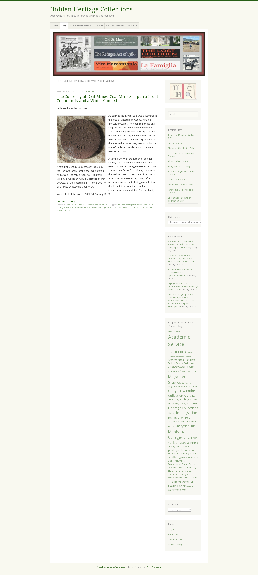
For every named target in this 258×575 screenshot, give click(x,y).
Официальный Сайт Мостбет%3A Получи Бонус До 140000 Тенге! (183, 286)
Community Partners (80, 25)
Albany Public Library (178, 161)
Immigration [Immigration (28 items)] (186, 412)
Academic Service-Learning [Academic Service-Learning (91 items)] (179, 344)
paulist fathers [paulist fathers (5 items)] (182, 446)
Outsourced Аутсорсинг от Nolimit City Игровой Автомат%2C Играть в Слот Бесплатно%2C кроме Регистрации (181, 300)
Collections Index (115, 25)
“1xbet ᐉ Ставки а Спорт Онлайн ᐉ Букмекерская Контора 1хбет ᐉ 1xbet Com (181, 258)
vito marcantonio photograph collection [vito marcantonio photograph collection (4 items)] (181, 474)
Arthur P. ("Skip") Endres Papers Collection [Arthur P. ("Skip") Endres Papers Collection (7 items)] (181, 361)
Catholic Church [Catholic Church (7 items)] (186, 366)
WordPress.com (154, 567)
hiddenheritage (86, 91)
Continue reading (67, 201)
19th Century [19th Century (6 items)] (174, 331)
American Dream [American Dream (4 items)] (183, 357)
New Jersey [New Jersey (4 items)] (186, 438)
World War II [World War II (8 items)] (181, 489)
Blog (64, 25)
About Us (132, 25)
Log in (171, 529)
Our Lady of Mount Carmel (180, 184)
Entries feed (173, 534)
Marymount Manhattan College (182, 148)
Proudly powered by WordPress (111, 567)
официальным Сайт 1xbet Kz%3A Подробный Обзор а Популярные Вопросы (182, 244)
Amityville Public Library (179, 166)
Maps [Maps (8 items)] (171, 426)
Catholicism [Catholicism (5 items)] (173, 371)
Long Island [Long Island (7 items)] (191, 421)
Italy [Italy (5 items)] (170, 421)
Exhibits (99, 25)
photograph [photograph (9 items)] (175, 450)
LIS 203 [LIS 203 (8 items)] (180, 421)
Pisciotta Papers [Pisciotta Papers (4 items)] (189, 450)
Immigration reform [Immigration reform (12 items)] (181, 417)
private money (63, 210)
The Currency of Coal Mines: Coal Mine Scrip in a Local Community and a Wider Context (107, 98)
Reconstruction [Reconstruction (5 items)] (175, 453)
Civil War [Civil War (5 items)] (193, 386)
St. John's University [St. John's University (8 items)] (185, 467)
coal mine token (136, 207)
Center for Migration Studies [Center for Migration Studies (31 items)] (182, 377)
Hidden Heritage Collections (91, 9)
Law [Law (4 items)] (174, 422)
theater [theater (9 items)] (172, 471)
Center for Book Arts (177, 179)
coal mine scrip (122, 207)
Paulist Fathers (175, 143)
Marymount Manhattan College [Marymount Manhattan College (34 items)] (182, 431)
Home (55, 25)
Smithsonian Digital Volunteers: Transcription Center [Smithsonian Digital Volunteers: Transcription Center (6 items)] (183, 460)
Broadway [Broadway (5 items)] (173, 366)
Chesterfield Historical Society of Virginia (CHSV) (86, 205)
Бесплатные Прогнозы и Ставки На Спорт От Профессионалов (180, 272)
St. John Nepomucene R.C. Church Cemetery (180, 199)
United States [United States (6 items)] (184, 471)
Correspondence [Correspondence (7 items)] (177, 391)
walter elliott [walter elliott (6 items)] (183, 477)
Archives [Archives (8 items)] (172, 359)
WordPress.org (175, 544)
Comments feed (175, 539)
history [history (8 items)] (172, 413)
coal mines (149, 207)
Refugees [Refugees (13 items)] (179, 457)
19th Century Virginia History (129, 205)
